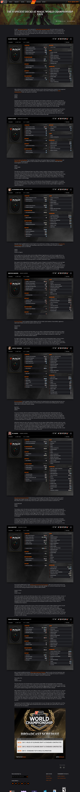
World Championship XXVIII (21, 497)
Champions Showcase (38, 672)
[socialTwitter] (16, 783)
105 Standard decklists (23, 29)
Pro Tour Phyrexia (18, 321)
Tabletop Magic (49, 778)
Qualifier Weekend (61, 776)
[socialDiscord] (28, 783)
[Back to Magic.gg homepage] (4, 2)
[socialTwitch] (19, 783)
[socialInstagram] (25, 783)
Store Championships (62, 778)
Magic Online (48, 780)
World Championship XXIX (43, 29)
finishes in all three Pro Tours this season (39, 584)
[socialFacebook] (13, 783)
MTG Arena (48, 776)
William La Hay (17, 161)
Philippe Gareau (58, 160)
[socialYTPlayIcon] (22, 783)
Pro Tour (20, 160)
